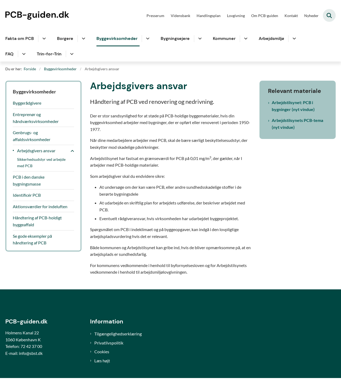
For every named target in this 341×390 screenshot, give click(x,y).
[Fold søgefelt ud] (329, 15)
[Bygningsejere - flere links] (199, 38)
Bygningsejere (175, 38)
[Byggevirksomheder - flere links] (147, 38)
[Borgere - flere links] (83, 38)
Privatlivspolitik (108, 354)
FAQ (9, 54)
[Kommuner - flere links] (245, 38)
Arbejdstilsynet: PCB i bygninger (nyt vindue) (293, 106)
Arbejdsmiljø (271, 38)
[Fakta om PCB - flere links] (43, 38)
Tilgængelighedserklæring (118, 345)
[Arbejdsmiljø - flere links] (293, 38)
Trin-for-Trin (49, 54)
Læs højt (102, 372)
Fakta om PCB (19, 38)
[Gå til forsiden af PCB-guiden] (38, 15)
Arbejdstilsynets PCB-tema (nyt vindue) (297, 124)
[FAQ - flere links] (23, 54)
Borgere (65, 38)
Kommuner (224, 38)
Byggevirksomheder (116, 38)
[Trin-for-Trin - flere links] (71, 54)
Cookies (101, 363)
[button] (71, 151)
